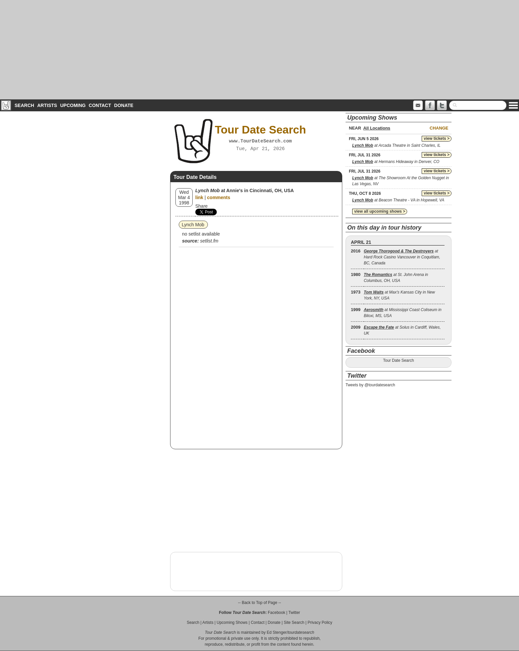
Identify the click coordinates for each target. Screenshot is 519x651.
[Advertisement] (259, 49)
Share (201, 206)
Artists (47, 105)
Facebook (276, 612)
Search (24, 105)
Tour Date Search (398, 360)
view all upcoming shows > (379, 211)
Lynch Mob (193, 224)
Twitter (294, 612)
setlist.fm (209, 241)
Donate (123, 105)
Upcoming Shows (231, 622)
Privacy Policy (319, 622)
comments (218, 197)
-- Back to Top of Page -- (259, 602)
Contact (100, 105)
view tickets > (436, 138)
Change (439, 128)
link (199, 197)
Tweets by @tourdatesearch (370, 385)
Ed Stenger (277, 632)
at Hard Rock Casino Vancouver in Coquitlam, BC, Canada (402, 257)
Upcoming (73, 105)
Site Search (294, 622)
